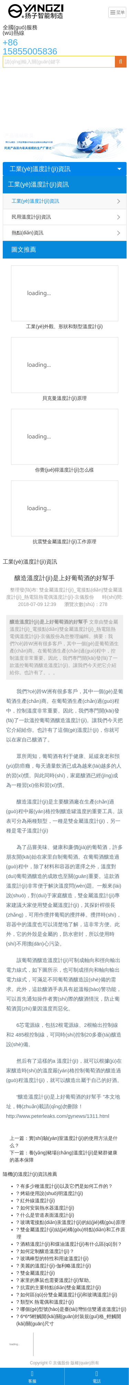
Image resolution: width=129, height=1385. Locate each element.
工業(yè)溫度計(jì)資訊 (40, 168)
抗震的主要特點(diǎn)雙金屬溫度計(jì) (60, 1287)
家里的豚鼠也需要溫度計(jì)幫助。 (56, 1280)
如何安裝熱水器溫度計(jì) (46, 1208)
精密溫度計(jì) (90, 90)
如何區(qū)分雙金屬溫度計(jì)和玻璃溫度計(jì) (68, 1294)
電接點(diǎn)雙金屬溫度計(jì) (37, 90)
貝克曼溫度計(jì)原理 (64, 398)
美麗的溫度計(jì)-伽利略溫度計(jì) (55, 1265)
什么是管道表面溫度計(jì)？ (46, 1215)
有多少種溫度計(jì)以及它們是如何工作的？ (65, 1186)
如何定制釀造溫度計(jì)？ (46, 1251)
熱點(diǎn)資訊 (27, 232)
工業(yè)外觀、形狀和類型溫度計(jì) (64, 326)
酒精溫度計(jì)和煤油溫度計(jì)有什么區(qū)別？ (70, 1244)
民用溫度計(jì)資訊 (31, 217)
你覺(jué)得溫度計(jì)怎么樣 (64, 470)
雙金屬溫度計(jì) (49, 76)
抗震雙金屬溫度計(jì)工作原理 (64, 541)
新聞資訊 (95, 118)
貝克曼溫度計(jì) (24, 118)
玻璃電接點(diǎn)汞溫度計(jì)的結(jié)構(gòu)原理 (72, 1222)
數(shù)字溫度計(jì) (69, 104)
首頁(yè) (15, 76)
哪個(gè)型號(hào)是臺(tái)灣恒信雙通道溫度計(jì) (72, 1309)
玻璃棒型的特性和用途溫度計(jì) (53, 1258)
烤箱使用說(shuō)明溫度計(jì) (51, 1193)
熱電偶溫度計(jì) (24, 104)
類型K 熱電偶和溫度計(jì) (46, 1302)
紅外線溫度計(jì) (37, 1200)
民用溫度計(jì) (63, 118)
